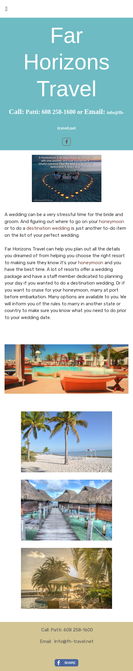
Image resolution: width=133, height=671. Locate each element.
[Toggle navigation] (6, 10)
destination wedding (48, 228)
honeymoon (111, 221)
